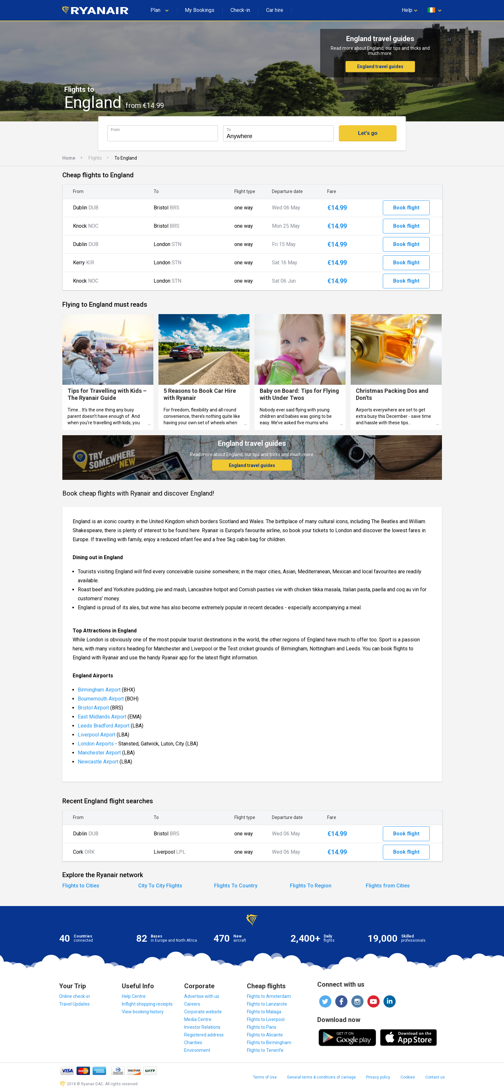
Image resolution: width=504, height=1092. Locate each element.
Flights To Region (310, 886)
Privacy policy (378, 1077)
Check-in (240, 10)
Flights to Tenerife (265, 1050)
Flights (95, 158)
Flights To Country (235, 886)
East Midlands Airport (102, 717)
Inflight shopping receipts (147, 1004)
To (229, 130)
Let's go (368, 133)
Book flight (406, 208)
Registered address (204, 1034)
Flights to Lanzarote (267, 1004)
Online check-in (74, 996)
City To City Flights (160, 886)
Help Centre (134, 996)
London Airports (96, 744)
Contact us (435, 1077)
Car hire (274, 10)
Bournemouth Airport (101, 699)
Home (68, 158)
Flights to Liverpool (265, 1019)
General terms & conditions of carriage (321, 1077)
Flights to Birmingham (269, 1042)
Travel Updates (74, 1004)
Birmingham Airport (99, 690)
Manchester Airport (99, 753)
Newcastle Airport (98, 762)
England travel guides (380, 66)
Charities (193, 1042)
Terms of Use (265, 1077)
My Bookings (199, 10)
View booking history (143, 1011)
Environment (197, 1050)
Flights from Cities (388, 886)
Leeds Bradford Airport (104, 726)
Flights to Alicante (265, 1034)
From (115, 130)
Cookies (408, 1077)
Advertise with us (201, 996)
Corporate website (203, 1011)
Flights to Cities (80, 886)
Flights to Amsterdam (269, 996)
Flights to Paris (261, 1027)
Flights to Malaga (264, 1011)
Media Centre (198, 1019)
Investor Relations (202, 1027)
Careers (192, 1004)
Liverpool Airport (96, 735)
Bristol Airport (93, 708)
